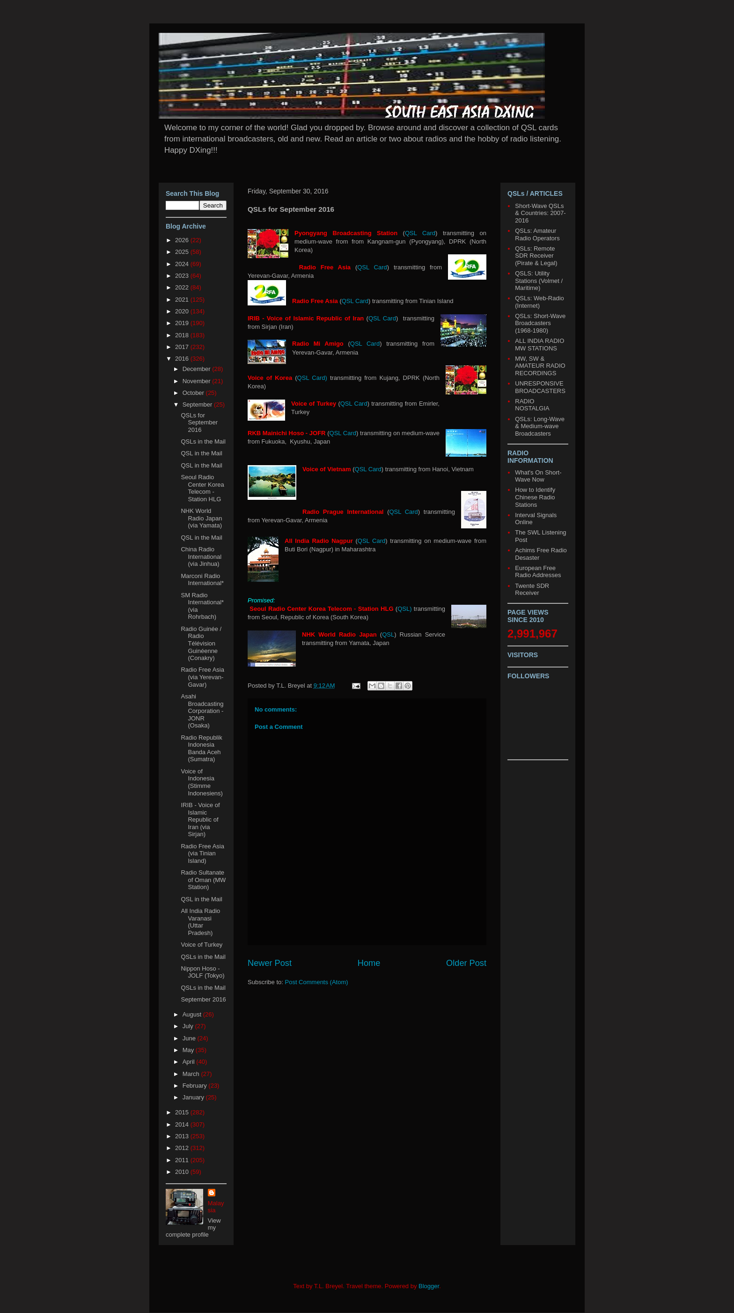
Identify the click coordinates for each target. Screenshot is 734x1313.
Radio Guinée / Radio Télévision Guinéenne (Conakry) (201, 643)
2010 (183, 1171)
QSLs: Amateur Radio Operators (537, 234)
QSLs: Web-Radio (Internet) (539, 302)
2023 (183, 275)
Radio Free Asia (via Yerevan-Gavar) (202, 677)
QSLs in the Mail (203, 441)
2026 (183, 240)
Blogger (428, 1286)
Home (369, 963)
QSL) (404, 608)
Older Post (466, 963)
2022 (183, 287)
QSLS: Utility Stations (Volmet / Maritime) (539, 280)
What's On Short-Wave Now (538, 476)
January (194, 1097)
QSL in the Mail (201, 453)
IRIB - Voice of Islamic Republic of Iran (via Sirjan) (200, 819)
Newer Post (270, 963)
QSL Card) (312, 377)
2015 (183, 1112)
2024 (183, 263)
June (190, 1038)
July (189, 1026)
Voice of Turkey (201, 944)
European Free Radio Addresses (538, 571)
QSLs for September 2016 (199, 422)
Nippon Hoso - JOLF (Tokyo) (202, 972)
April (190, 1061)
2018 (183, 335)
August (193, 1014)
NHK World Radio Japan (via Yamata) (201, 518)
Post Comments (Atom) (316, 982)
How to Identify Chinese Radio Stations (535, 497)
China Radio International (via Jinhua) (201, 556)
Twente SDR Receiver (532, 589)
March (192, 1073)
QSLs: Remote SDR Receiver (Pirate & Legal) (536, 256)
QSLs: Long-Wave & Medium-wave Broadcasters (540, 426)
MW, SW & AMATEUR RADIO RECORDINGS (540, 366)
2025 (183, 251)
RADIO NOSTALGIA (532, 405)
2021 (183, 299)
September (198, 404)
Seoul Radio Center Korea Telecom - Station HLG (202, 488)
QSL (388, 634)
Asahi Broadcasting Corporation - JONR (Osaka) (202, 711)
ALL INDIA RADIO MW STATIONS (539, 344)
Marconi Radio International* (202, 579)
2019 (183, 322)
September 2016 (203, 999)
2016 (183, 358)
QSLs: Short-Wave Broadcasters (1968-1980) (540, 323)
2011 (183, 1160)
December (198, 368)
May (189, 1049)
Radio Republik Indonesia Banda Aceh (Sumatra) (201, 748)
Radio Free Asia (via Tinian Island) (202, 853)
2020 (183, 311)
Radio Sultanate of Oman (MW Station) (203, 879)
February (196, 1085)
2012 (183, 1147)
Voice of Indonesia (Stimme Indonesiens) (201, 782)
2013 (183, 1136)
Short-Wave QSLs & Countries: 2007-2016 (540, 213)
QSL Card (420, 233)
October (194, 392)
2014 (183, 1124)
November (198, 381)
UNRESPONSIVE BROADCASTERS (540, 387)
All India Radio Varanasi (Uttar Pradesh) (200, 921)
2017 (183, 346)
